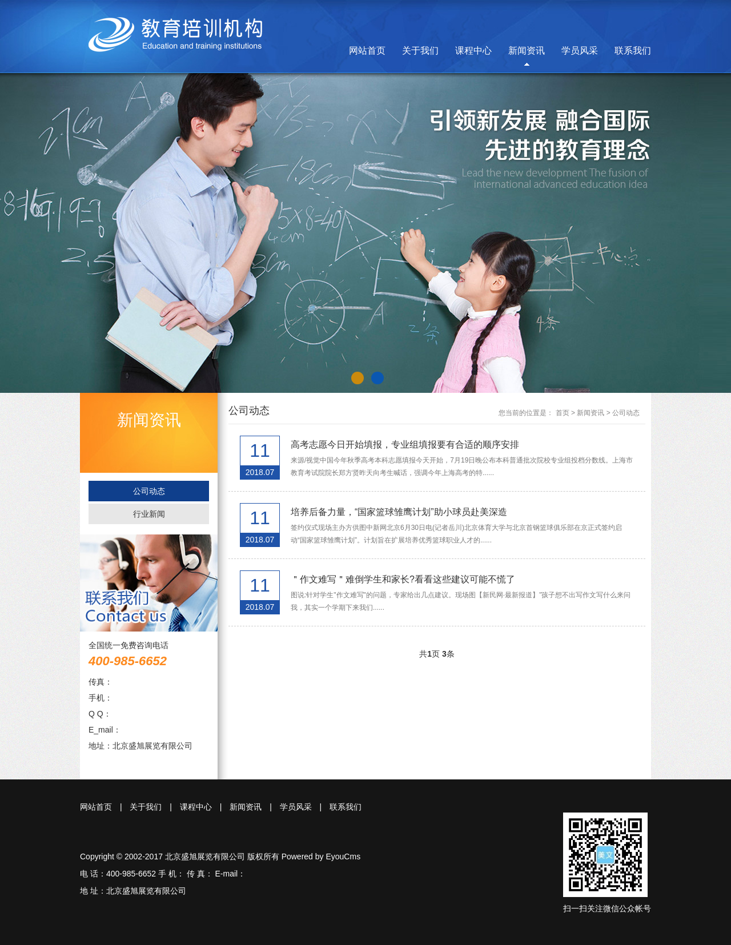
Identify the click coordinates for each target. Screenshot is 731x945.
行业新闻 (149, 513)
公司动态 (149, 491)
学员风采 (579, 50)
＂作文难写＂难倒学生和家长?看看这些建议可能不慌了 (403, 579)
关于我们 (420, 50)
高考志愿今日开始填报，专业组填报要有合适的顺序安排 (405, 444)
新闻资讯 (526, 50)
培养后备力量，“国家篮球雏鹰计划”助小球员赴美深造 (399, 512)
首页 (562, 413)
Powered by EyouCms (319, 856)
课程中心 (473, 50)
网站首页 (367, 50)
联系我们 (632, 50)
